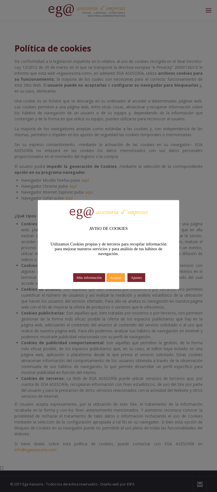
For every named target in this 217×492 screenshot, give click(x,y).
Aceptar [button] (115, 277)
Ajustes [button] (136, 277)
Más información (89, 277)
